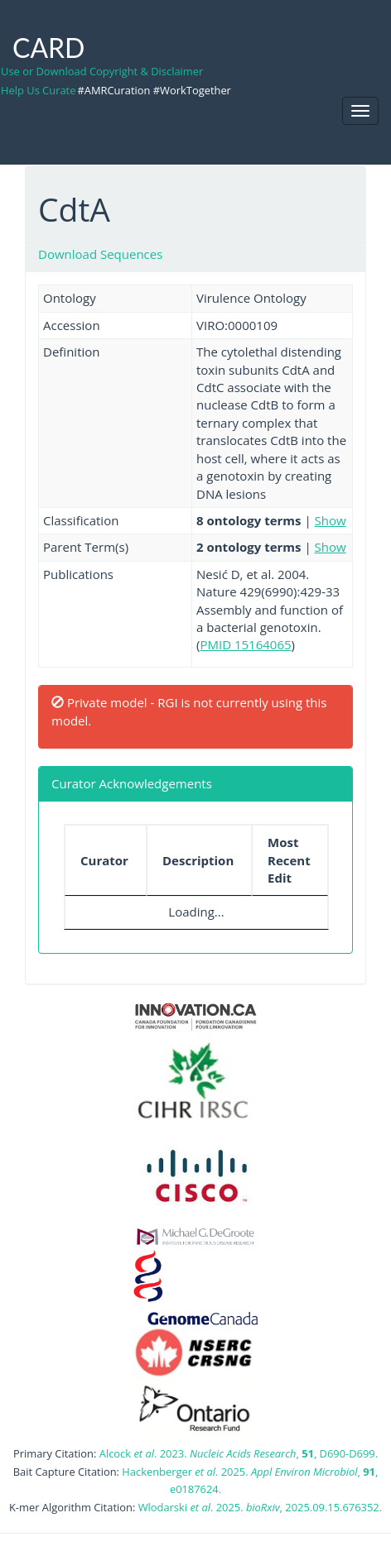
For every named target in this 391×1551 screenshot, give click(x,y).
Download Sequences (100, 254)
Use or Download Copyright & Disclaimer (102, 71)
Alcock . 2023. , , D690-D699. (238, 1453)
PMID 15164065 (245, 644)
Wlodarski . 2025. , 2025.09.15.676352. (260, 1507)
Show (330, 520)
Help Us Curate (38, 90)
